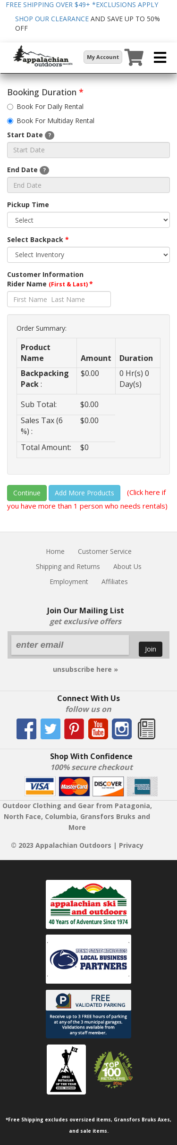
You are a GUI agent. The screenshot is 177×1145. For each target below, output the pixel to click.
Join (150, 648)
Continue (27, 492)
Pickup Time (28, 204)
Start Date (30, 135)
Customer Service (105, 551)
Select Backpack (38, 239)
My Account (103, 56)
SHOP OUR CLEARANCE (52, 18)
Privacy (131, 845)
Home (55, 551)
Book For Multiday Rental (50, 120)
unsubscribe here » (85, 669)
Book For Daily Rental (45, 106)
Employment (69, 581)
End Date (28, 170)
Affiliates (114, 581)
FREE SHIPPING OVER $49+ (82, 4)
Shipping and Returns (68, 566)
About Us (127, 566)
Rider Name (50, 283)
